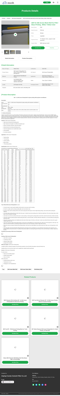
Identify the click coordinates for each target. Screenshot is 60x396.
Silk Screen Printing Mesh (16, 18)
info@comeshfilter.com (7, 382)
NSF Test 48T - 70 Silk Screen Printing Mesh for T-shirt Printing (15, 330)
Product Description (27, 58)
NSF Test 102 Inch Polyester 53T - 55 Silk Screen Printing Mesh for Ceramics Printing (45, 301)
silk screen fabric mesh (25, 269)
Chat (47, 2)
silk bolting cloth (38, 269)
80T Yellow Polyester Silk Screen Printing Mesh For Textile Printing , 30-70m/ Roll (45, 330)
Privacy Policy (3, 393)
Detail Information (9, 58)
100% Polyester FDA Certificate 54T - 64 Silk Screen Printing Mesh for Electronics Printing (15, 301)
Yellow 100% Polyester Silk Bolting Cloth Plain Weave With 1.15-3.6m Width (15, 359)
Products (8, 18)
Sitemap (7, 393)
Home (3, 18)
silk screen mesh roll (12, 269)
